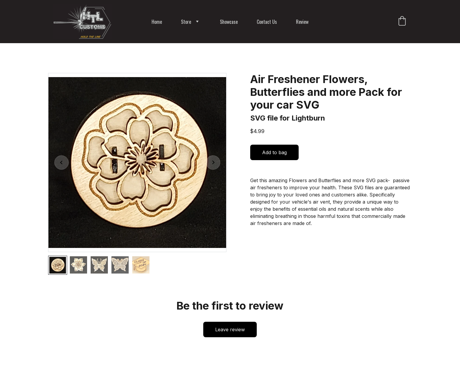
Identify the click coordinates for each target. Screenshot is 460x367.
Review (302, 21)
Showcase (229, 21)
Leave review (230, 329)
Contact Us (267, 21)
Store (186, 21)
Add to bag (274, 152)
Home (157, 21)
